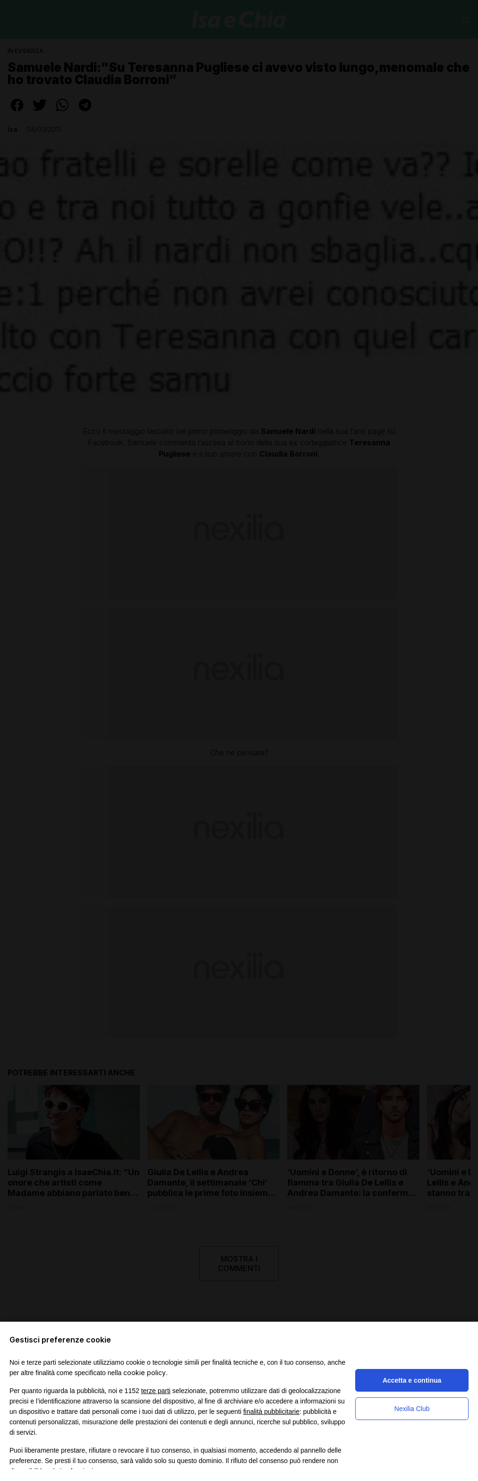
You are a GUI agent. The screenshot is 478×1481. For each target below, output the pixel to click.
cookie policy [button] (144, 1372)
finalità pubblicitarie (271, 1411)
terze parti (156, 1390)
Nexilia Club (412, 1408)
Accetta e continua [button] (412, 1380)
